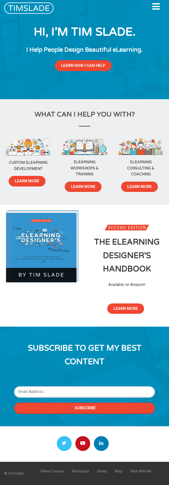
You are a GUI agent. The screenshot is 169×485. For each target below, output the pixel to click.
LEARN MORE (27, 181)
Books (102, 471)
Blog (118, 471)
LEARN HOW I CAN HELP (83, 65)
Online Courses (52, 471)
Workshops (80, 471)
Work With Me (140, 471)
